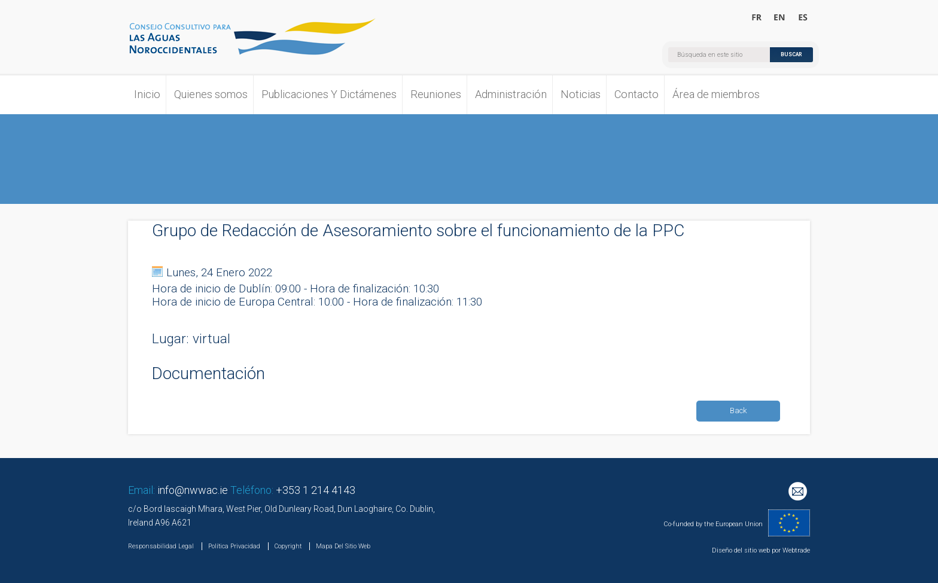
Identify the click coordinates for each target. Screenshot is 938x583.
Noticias (581, 94)
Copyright (288, 546)
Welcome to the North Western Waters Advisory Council (779, 18)
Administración (511, 94)
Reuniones (435, 94)
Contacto (636, 94)
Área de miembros (716, 94)
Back (738, 410)
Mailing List (799, 492)
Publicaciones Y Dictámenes (329, 94)
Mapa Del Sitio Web (343, 546)
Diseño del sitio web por (746, 550)
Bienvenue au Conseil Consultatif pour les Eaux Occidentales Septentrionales (757, 18)
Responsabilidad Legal (161, 546)
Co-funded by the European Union (713, 524)
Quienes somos (211, 94)
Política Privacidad (234, 546)
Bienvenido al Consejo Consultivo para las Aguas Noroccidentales (802, 18)
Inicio (147, 94)
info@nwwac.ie (192, 490)
